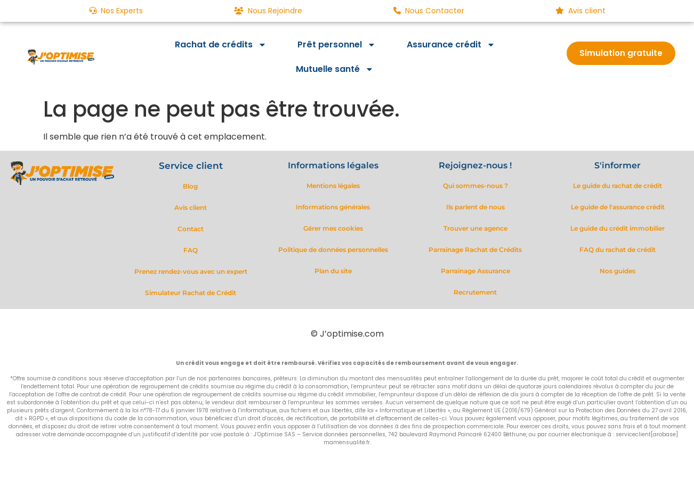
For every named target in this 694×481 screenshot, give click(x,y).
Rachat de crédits (221, 44)
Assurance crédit (451, 44)
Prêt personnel (336, 44)
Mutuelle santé (335, 69)
